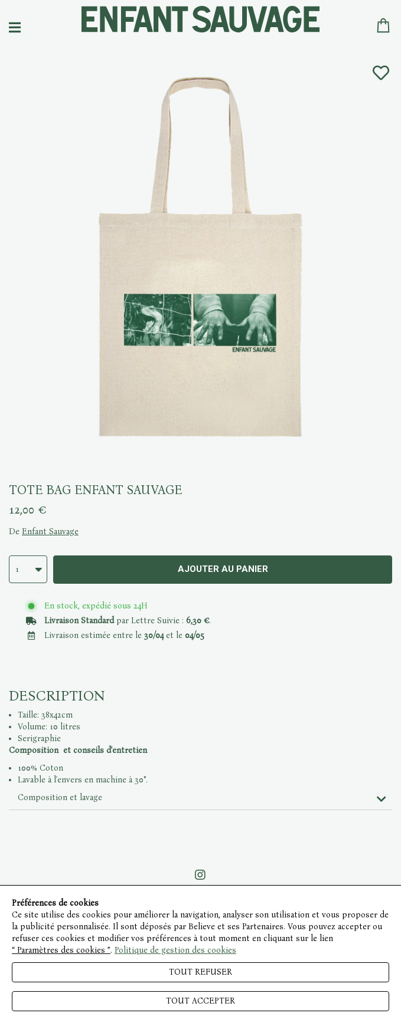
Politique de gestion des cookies (175, 950)
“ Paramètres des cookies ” (61, 950)
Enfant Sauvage (50, 532)
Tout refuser (200, 972)
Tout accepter (200, 1001)
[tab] (200, 798)
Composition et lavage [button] (60, 797)
